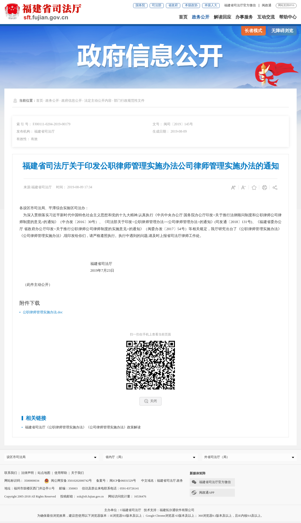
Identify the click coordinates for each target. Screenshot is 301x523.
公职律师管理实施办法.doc (43, 312)
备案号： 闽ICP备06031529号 (116, 482)
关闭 (150, 401)
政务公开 (200, 17)
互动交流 (266, 17)
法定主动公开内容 (98, 100)
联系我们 (10, 474)
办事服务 (244, 17)
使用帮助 (60, 474)
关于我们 (77, 474)
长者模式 (253, 30)
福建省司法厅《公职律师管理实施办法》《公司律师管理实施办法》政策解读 (83, 427)
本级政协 (191, 5)
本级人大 (211, 5)
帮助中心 (288, 17)
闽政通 (266, 5)
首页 (183, 17)
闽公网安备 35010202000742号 (68, 482)
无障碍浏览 (282, 30)
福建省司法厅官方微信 (240, 5)
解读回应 (222, 17)
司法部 (156, 5)
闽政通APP (202, 494)
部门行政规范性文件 (129, 100)
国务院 (140, 5)
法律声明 (27, 474)
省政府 (173, 5)
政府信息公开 (71, 100)
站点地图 (44, 474)
